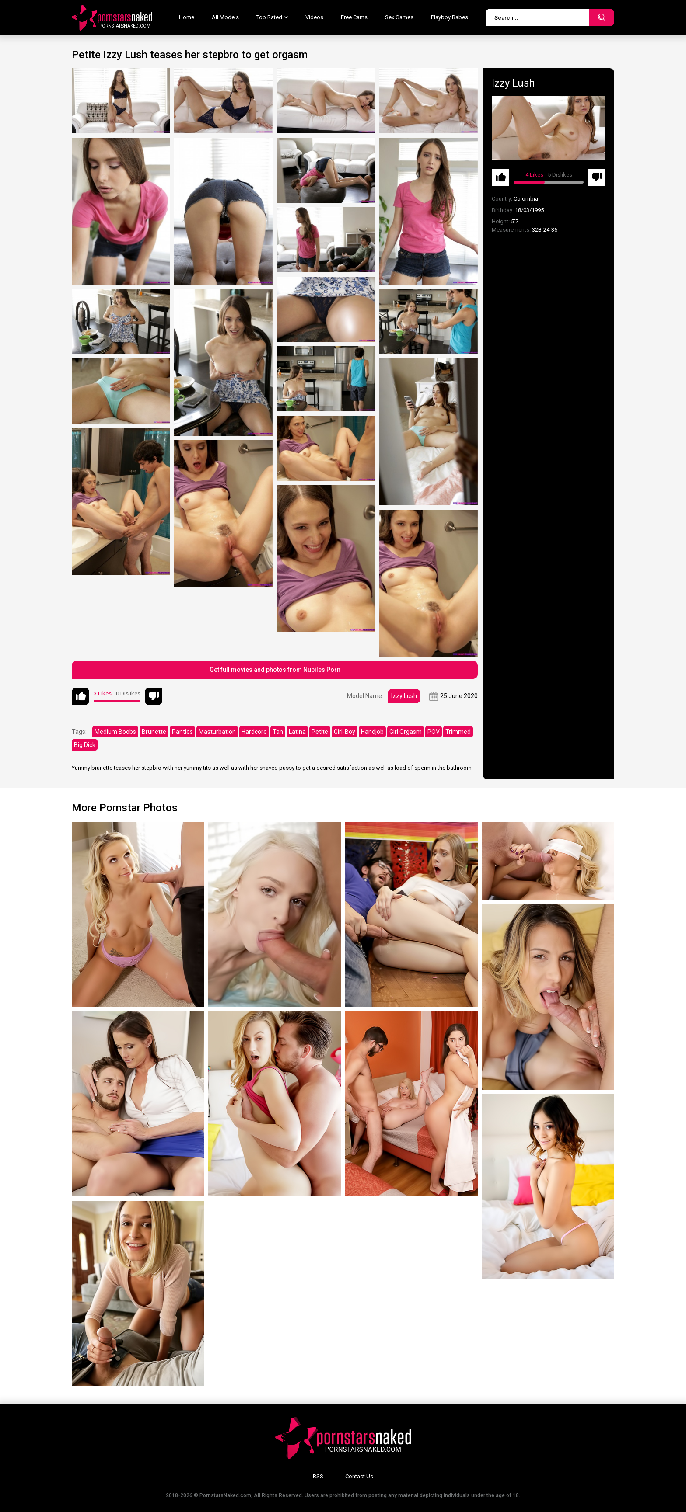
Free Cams (354, 17)
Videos (314, 17)
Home (186, 17)
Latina (297, 731)
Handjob (372, 731)
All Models (225, 17)
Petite (320, 731)
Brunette (154, 731)
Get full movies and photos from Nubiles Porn (275, 669)
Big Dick (84, 744)
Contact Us (359, 1476)
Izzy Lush (404, 695)
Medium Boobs (115, 731)
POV (433, 731)
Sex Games (399, 17)
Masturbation (217, 731)
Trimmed (458, 731)
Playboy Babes (449, 17)
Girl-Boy (344, 731)
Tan (278, 731)
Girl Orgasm (405, 731)
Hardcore (254, 731)
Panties (182, 731)
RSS (318, 1476)
